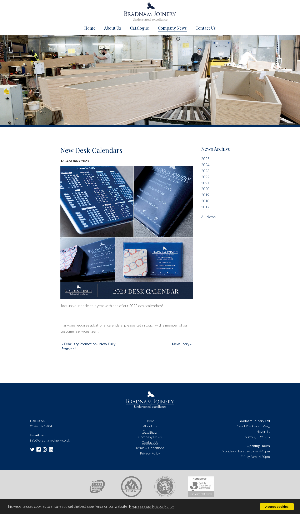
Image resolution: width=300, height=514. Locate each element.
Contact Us (205, 28)
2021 (205, 183)
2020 (205, 188)
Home (89, 28)
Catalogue (139, 28)
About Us (112, 28)
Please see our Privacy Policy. (151, 506)
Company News (172, 28)
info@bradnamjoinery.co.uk (50, 440)
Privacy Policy (150, 453)
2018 (205, 201)
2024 (205, 164)
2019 (205, 194)
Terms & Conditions (150, 448)
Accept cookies (277, 506)
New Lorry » (182, 344)
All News (208, 216)
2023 (205, 170)
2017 (205, 207)
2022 (205, 177)
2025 (205, 158)
